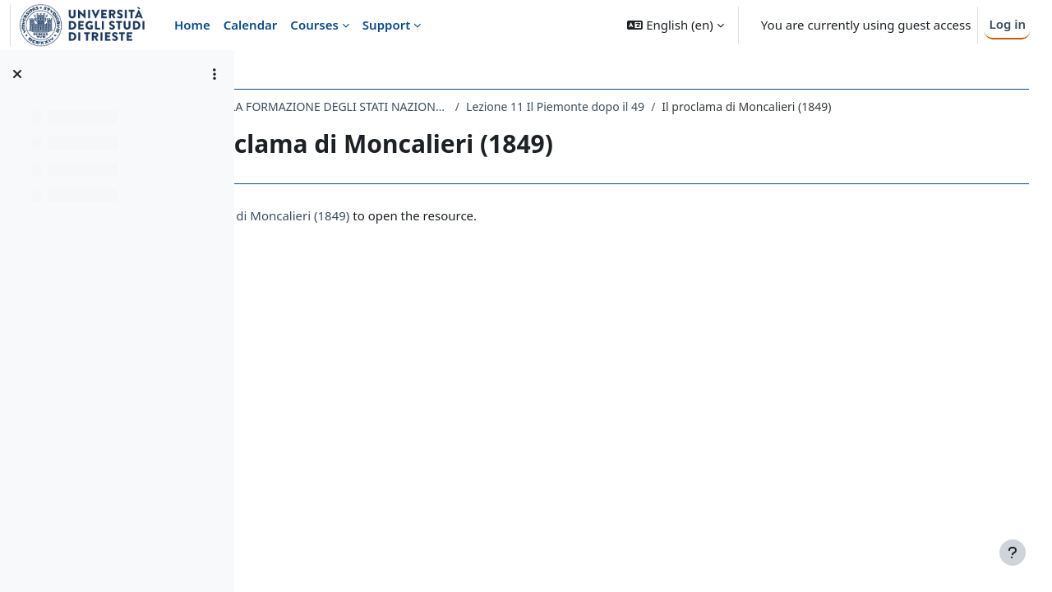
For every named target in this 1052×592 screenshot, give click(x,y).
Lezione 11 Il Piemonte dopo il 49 (701, 106)
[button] (675, 25)
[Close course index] (17, 74)
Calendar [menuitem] (251, 24)
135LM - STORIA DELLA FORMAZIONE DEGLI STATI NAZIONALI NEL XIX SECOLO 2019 (430, 106)
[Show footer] (1012, 552)
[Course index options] (214, 74)
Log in (1007, 24)
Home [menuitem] (192, 24)
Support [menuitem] (386, 24)
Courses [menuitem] (314, 24)
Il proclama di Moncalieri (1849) (405, 215)
